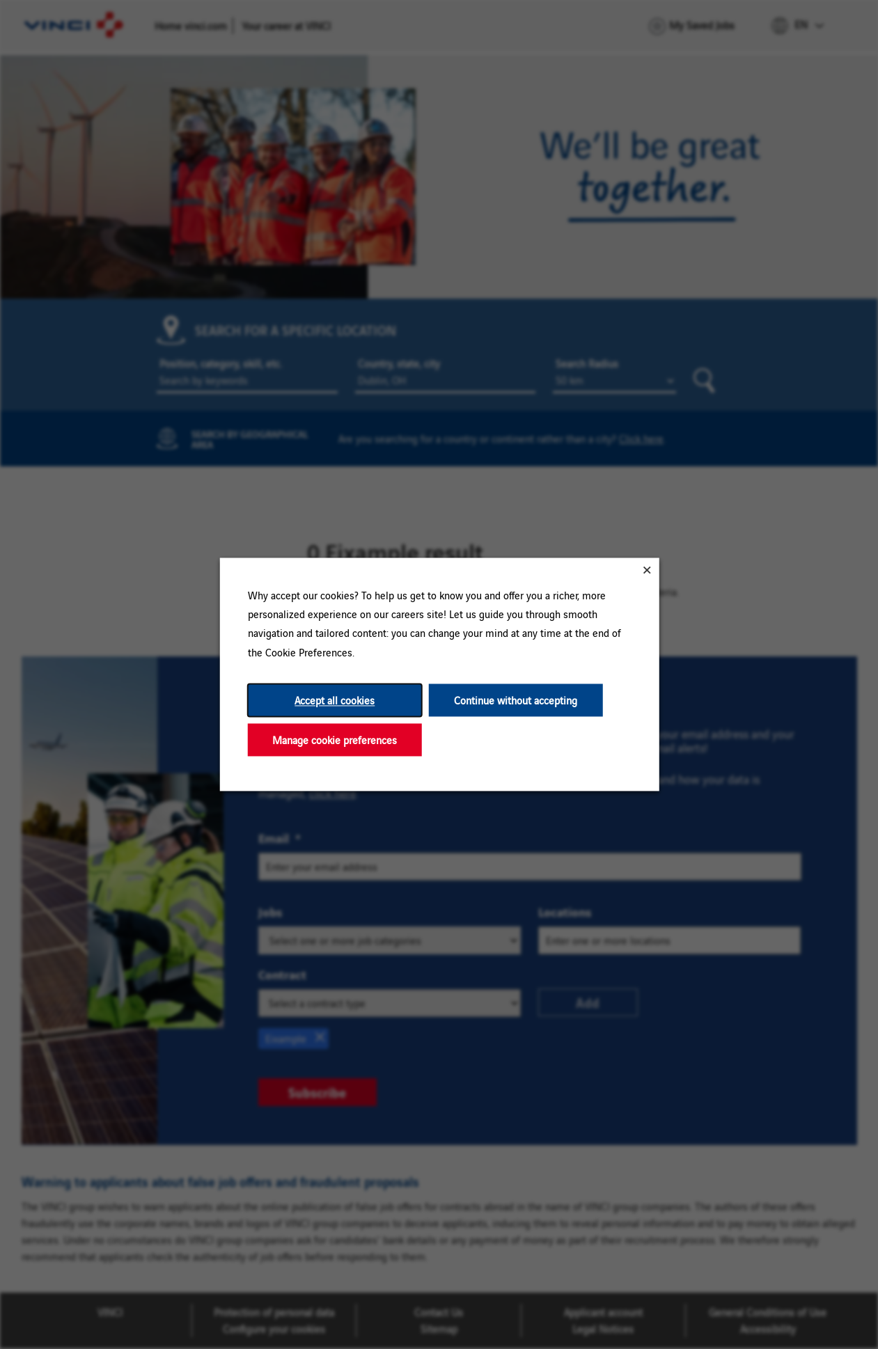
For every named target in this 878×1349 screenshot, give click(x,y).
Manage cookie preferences (334, 739)
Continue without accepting (515, 700)
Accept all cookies (335, 700)
